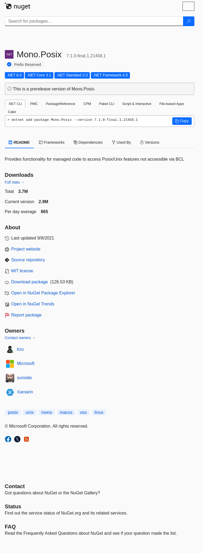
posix (13, 412)
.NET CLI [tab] (15, 104)
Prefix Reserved (27, 64)
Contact (15, 486)
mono (46, 412)
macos (66, 412)
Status (13, 506)
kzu (20, 349)
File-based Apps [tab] (171, 104)
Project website (26, 249)
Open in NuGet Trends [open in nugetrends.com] (32, 304)
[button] (182, 121)
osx (83, 412)
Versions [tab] (149, 142)
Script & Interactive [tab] (136, 104)
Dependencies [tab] (88, 142)
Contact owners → (20, 338)
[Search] (188, 21)
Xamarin (25, 392)
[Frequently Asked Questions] (10, 527)
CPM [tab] (87, 104)
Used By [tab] (121, 142)
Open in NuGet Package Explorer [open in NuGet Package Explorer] (43, 293)
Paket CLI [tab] (106, 104)
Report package (26, 315)
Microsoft (26, 363)
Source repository (28, 260)
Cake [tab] (12, 112)
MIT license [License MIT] (22, 271)
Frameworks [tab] (51, 142)
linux (99, 412)
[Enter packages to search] (94, 21)
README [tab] (19, 142)
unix (29, 412)
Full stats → (15, 182)
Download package (29, 282)
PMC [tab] (34, 104)
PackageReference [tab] (60, 104)
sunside (24, 377)
